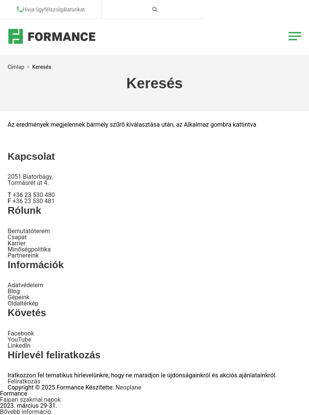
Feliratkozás (24, 381)
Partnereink (23, 255)
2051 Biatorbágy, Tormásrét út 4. (30, 179)
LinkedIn (19, 345)
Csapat (17, 237)
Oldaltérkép (23, 303)
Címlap (16, 67)
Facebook (21, 333)
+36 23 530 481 (34, 201)
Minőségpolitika (29, 249)
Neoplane (128, 387)
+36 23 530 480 (34, 195)
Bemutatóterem (29, 231)
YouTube (19, 339)
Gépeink (19, 297)
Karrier (16, 243)
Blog (14, 291)
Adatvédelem (25, 285)
